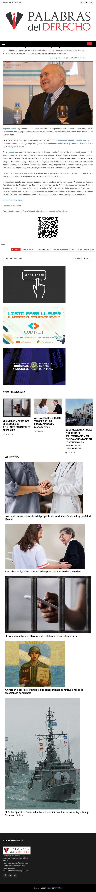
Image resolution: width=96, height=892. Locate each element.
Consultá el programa (12, 206)
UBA (72, 249)
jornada (11, 152)
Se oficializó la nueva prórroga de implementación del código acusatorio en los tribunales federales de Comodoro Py (79, 439)
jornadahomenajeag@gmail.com (54, 211)
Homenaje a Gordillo (61, 249)
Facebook (77, 258)
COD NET (59, 888)
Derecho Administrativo (85, 249)
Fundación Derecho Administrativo (72, 140)
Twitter (87, 258)
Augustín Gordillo (10, 128)
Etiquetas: (15, 249)
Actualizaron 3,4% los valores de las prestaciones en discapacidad (43, 571)
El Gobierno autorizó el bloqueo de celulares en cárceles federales (42, 636)
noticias (82, 58)
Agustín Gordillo (28, 249)
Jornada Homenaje (43, 249)
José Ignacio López (57, 58)
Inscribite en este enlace (13, 200)
